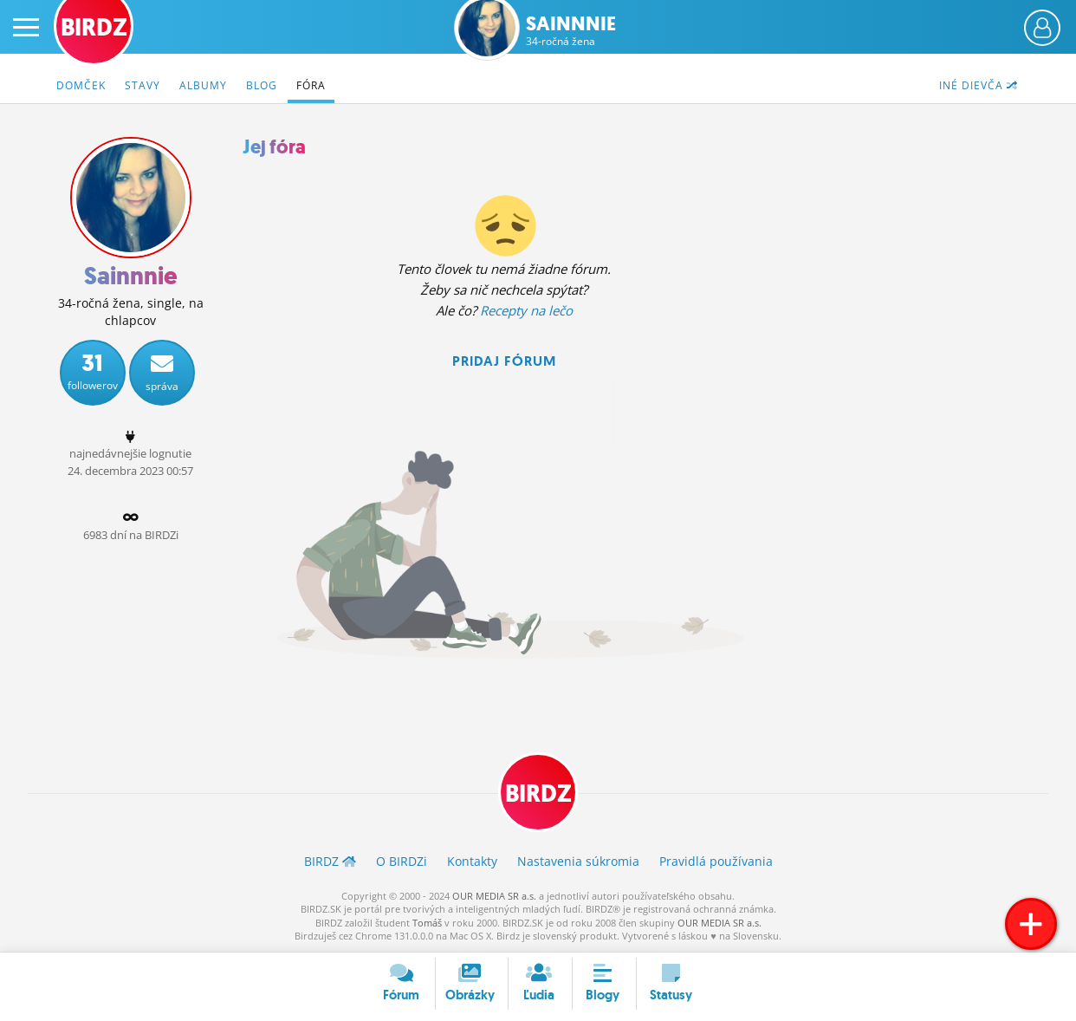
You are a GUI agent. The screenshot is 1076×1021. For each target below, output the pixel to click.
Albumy (203, 85)
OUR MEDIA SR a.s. (494, 895)
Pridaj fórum (504, 361)
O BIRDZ (401, 861)
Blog (261, 85)
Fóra (311, 85)
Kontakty (472, 861)
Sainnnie (571, 31)
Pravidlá (716, 861)
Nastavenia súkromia (578, 861)
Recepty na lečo (526, 310)
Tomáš (427, 922)
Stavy (142, 85)
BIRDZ (538, 793)
